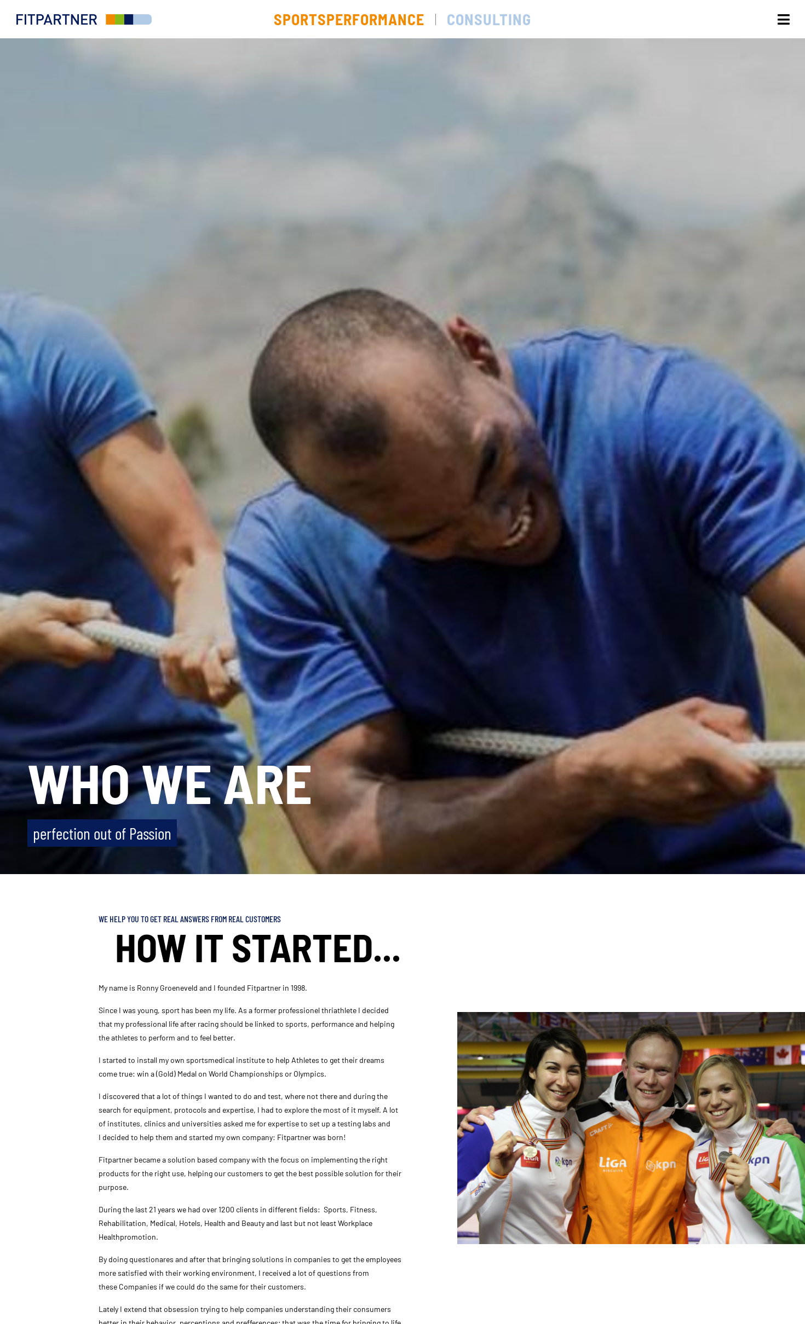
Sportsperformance (349, 19)
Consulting (489, 19)
